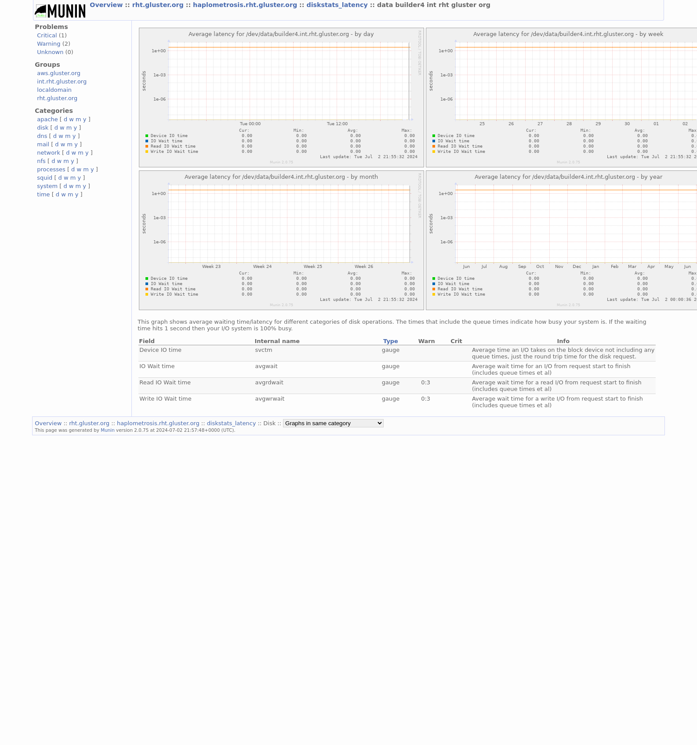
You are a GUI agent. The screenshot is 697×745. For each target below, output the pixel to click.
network (48, 152)
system (47, 186)
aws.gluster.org (58, 73)
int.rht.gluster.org (62, 81)
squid (44, 177)
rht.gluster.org (159, 4)
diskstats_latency (338, 4)
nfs (41, 161)
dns (42, 136)
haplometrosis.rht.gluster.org (246, 4)
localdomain (54, 90)
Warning (48, 43)
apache (47, 119)
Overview (107, 4)
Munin (108, 430)
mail (43, 144)
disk (42, 127)
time (43, 194)
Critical (47, 35)
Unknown (50, 52)
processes (51, 169)
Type (390, 341)
